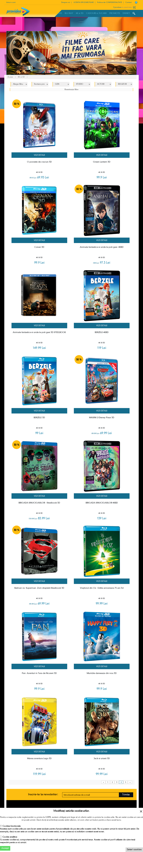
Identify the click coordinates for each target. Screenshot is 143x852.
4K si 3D (79, 13)
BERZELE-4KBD (101, 332)
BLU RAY (69, 13)
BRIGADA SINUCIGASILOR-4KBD (102, 503)
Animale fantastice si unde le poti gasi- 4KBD (101, 247)
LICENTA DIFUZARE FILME (84, 2)
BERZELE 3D (39, 418)
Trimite (126, 795)
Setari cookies (134, 850)
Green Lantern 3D (101, 162)
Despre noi (65, 2)
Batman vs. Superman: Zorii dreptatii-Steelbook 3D (39, 588)
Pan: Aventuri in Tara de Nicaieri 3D (39, 673)
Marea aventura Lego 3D (39, 759)
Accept (5, 848)
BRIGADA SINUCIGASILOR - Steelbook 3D (39, 503)
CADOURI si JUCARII (96, 13)
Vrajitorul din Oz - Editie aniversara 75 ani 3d (101, 588)
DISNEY (126, 13)
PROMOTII (114, 13)
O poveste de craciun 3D (39, 162)
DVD (60, 13)
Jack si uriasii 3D (102, 759)
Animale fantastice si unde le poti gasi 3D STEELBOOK (39, 332)
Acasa (10, 77)
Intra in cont (11, 2)
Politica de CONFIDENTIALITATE (109, 2)
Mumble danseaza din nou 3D (102, 673)
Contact (128, 2)
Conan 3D (39, 247)
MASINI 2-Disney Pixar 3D (101, 418)
